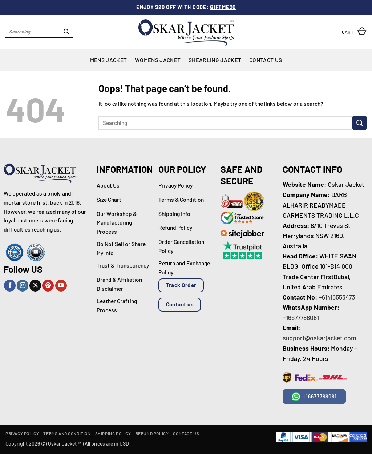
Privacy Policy (22, 433)
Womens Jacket (158, 59)
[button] (354, 32)
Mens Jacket (108, 59)
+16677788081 (301, 317)
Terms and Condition (66, 433)
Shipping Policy (113, 433)
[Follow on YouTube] (61, 286)
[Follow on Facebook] (10, 286)
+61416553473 (337, 297)
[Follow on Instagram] (22, 286)
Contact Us (265, 59)
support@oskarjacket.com (319, 338)
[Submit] (66, 32)
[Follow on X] (35, 286)
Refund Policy (152, 433)
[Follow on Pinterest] (48, 286)
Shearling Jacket (215, 59)
